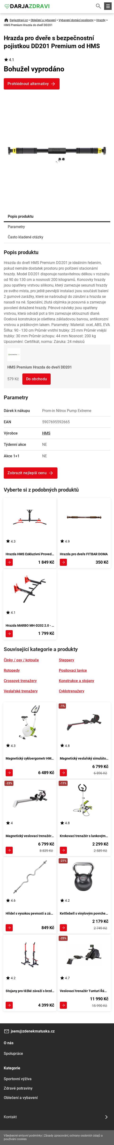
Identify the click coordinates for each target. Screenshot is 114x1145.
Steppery (66, 660)
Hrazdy (101, 20)
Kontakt (10, 1117)
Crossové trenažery (20, 681)
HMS (46, 433)
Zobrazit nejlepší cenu (27, 473)
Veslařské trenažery (21, 691)
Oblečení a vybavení (43, 20)
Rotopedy (12, 670)
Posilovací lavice (73, 670)
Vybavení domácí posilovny (76, 20)
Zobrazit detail (9, 562)
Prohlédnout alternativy (28, 84)
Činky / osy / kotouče (21, 660)
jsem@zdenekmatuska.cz (33, 1031)
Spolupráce (13, 1053)
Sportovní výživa (18, 1079)
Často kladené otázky (25, 237)
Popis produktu (20, 216)
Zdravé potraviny (18, 1088)
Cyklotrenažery (71, 691)
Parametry (16, 227)
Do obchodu (36, 379)
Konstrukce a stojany (76, 681)
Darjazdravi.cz (19, 20)
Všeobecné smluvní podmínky (23, 1135)
